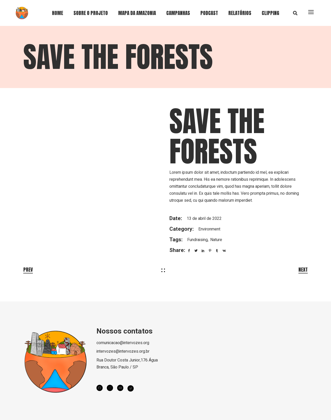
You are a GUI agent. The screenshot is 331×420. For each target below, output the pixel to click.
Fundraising (197, 240)
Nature (216, 240)
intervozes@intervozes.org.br (122, 351)
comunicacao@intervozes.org (122, 343)
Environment (209, 229)
